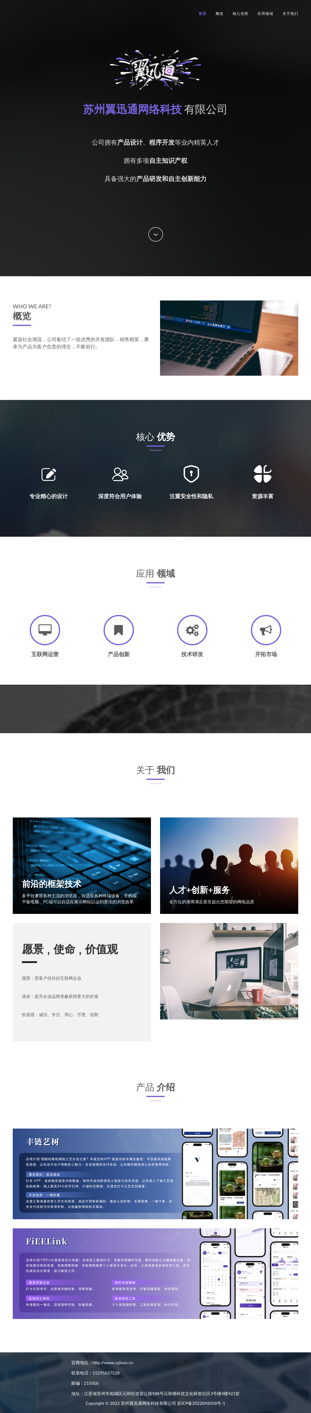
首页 (203, 13)
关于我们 (290, 13)
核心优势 (240, 13)
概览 (220, 13)
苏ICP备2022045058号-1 (201, 1403)
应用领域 (265, 13)
